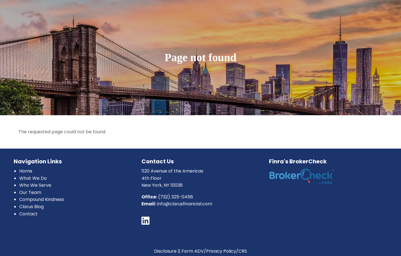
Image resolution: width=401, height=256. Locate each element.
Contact (28, 214)
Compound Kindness (41, 199)
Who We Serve (35, 185)
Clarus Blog (31, 206)
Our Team (30, 192)
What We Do (33, 178)
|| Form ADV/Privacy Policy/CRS (212, 251)
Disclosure (165, 251)
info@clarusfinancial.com (184, 204)
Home (25, 171)
